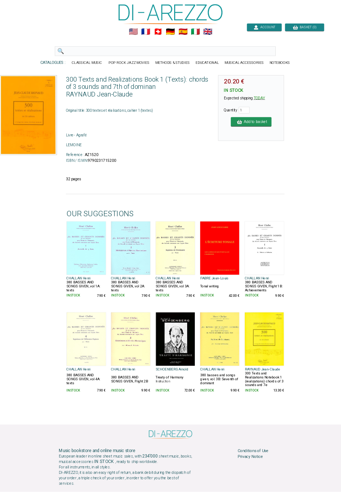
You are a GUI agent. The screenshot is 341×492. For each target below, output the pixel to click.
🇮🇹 (195, 31)
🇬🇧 (207, 31)
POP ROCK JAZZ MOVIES (128, 62)
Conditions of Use (253, 451)
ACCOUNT (264, 27)
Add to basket (251, 121)
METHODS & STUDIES (172, 62)
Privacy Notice (250, 457)
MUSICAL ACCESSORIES (244, 62)
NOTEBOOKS (280, 62)
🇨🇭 (158, 31)
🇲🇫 (145, 31)
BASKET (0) (304, 27)
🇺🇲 (133, 31)
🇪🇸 (183, 31)
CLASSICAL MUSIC (87, 62)
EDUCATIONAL (207, 62)
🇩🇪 (170, 31)
